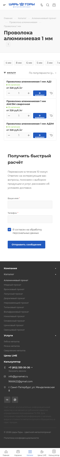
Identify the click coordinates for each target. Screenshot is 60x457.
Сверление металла (14, 350)
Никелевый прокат (14, 316)
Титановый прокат (14, 307)
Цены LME (10, 355)
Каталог (9, 274)
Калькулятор (12, 361)
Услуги (8, 335)
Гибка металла (12, 341)
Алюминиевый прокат (16, 280)
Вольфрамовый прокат (16, 311)
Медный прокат (12, 284)
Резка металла (12, 346)
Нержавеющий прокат (16, 302)
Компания (10, 268)
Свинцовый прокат (14, 329)
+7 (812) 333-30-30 (19, 367)
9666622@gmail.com (20, 381)
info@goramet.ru (18, 376)
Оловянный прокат (14, 320)
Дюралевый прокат (14, 298)
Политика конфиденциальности (21, 438)
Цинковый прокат (14, 325)
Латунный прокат (13, 293)
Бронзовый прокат (14, 289)
